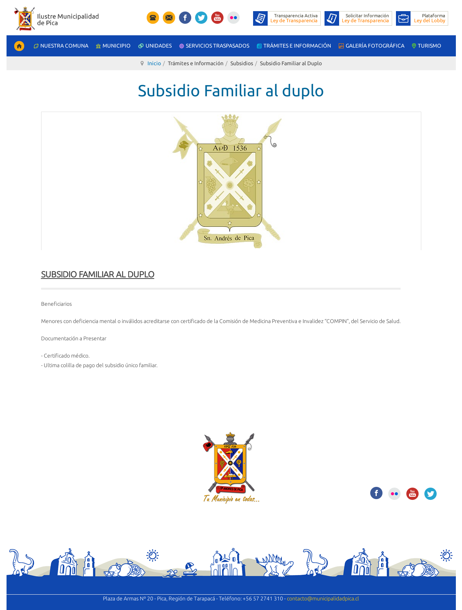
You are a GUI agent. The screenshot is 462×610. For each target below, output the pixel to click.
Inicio (154, 63)
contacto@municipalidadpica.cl (323, 598)
